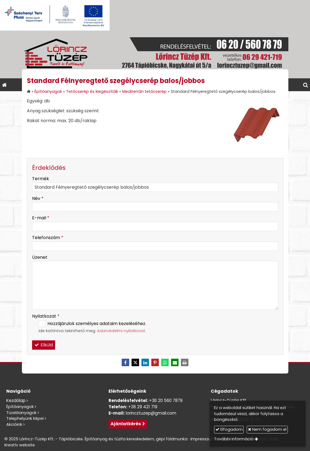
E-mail (40, 218)
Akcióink (14, 424)
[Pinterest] (155, 362)
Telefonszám (47, 237)
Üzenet (39, 257)
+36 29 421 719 (142, 407)
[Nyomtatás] (184, 362)
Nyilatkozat (45, 316)
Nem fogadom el (267, 429)
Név (38, 198)
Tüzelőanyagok (21, 412)
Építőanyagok (20, 406)
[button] (305, 84)
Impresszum (202, 439)
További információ (234, 439)
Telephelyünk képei (25, 418)
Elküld (43, 345)
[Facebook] (125, 362)
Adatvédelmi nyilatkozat (121, 331)
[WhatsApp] (165, 362)
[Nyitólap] (155, 54)
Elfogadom (229, 429)
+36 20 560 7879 (166, 400)
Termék (40, 179)
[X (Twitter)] (135, 362)
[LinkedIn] (145, 362)
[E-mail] (174, 362)
